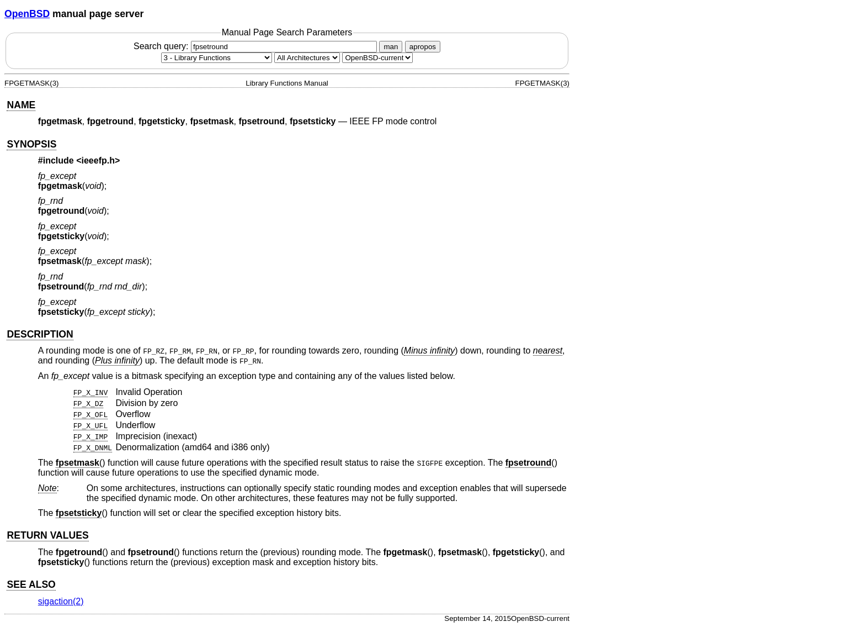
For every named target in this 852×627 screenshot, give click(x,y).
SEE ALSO (31, 584)
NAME (21, 104)
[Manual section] (216, 57)
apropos (422, 47)
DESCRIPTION (40, 334)
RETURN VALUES (47, 535)
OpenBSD (27, 13)
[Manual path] (377, 57)
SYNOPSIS (31, 144)
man (391, 47)
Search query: (257, 46)
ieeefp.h (98, 160)
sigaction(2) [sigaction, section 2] (61, 601)
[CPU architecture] (307, 57)
